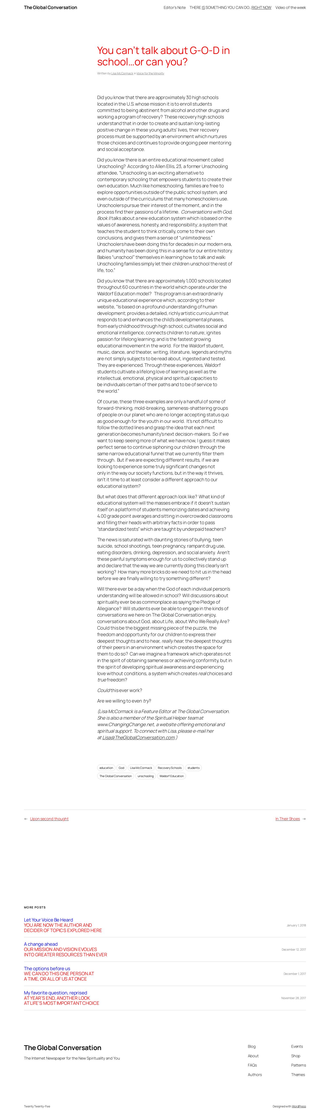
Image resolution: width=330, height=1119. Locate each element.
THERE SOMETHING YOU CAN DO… (230, 7)
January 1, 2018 (296, 925)
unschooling (146, 776)
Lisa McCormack (122, 73)
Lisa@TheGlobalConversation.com (138, 737)
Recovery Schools (169, 768)
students (194, 768)
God (121, 768)
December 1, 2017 (295, 974)
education (106, 768)
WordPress (299, 1106)
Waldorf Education (172, 776)
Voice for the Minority (150, 73)
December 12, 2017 (294, 949)
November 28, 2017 (293, 998)
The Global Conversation (50, 7)
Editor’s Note (175, 7)
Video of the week (290, 7)
